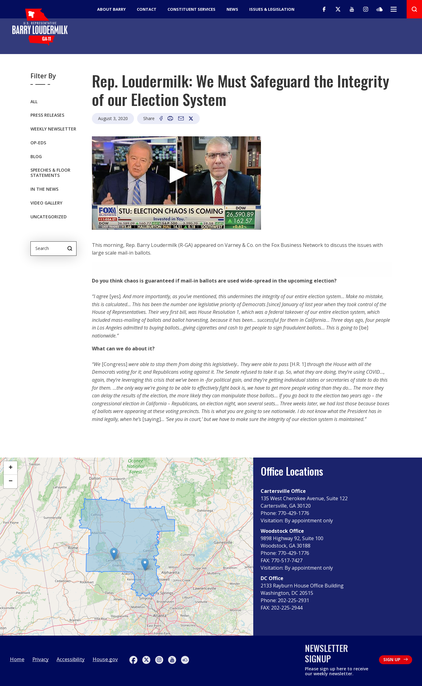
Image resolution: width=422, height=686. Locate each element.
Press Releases (47, 116)
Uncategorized (48, 217)
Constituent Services (191, 9)
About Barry (111, 9)
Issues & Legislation (271, 9)
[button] (145, 564)
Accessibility (71, 659)
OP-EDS (38, 143)
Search (69, 248)
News (232, 9)
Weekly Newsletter (53, 130)
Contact (146, 9)
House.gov (105, 659)
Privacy (40, 659)
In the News (44, 190)
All (33, 102)
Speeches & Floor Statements (50, 173)
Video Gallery (46, 204)
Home (17, 659)
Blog (36, 157)
